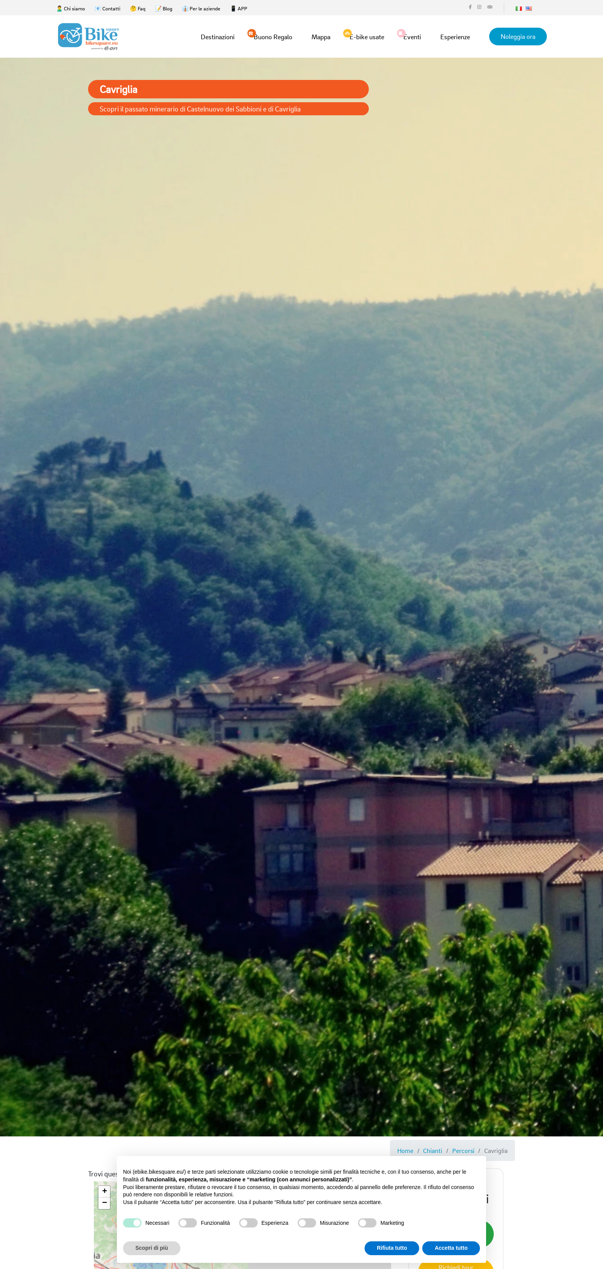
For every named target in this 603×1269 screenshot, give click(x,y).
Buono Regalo (273, 36)
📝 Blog (163, 8)
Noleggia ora (518, 36)
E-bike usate (367, 36)
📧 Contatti (107, 8)
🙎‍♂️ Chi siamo (70, 8)
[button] (104, 1192)
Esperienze (455, 37)
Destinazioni (218, 37)
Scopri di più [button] (151, 1248)
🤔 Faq (137, 8)
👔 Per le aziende (201, 8)
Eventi (412, 36)
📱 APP (238, 8)
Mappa (320, 37)
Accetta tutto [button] (451, 1248)
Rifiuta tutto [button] (392, 1248)
